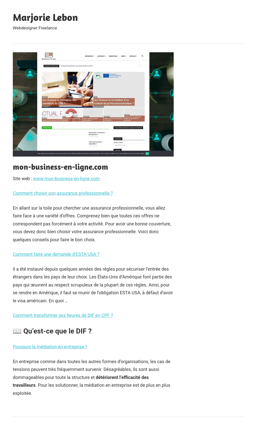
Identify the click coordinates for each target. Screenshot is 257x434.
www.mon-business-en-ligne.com (66, 178)
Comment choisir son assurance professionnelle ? (63, 193)
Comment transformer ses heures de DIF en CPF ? (63, 315)
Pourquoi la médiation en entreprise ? (50, 346)
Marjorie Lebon (45, 17)
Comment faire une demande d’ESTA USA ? (56, 254)
